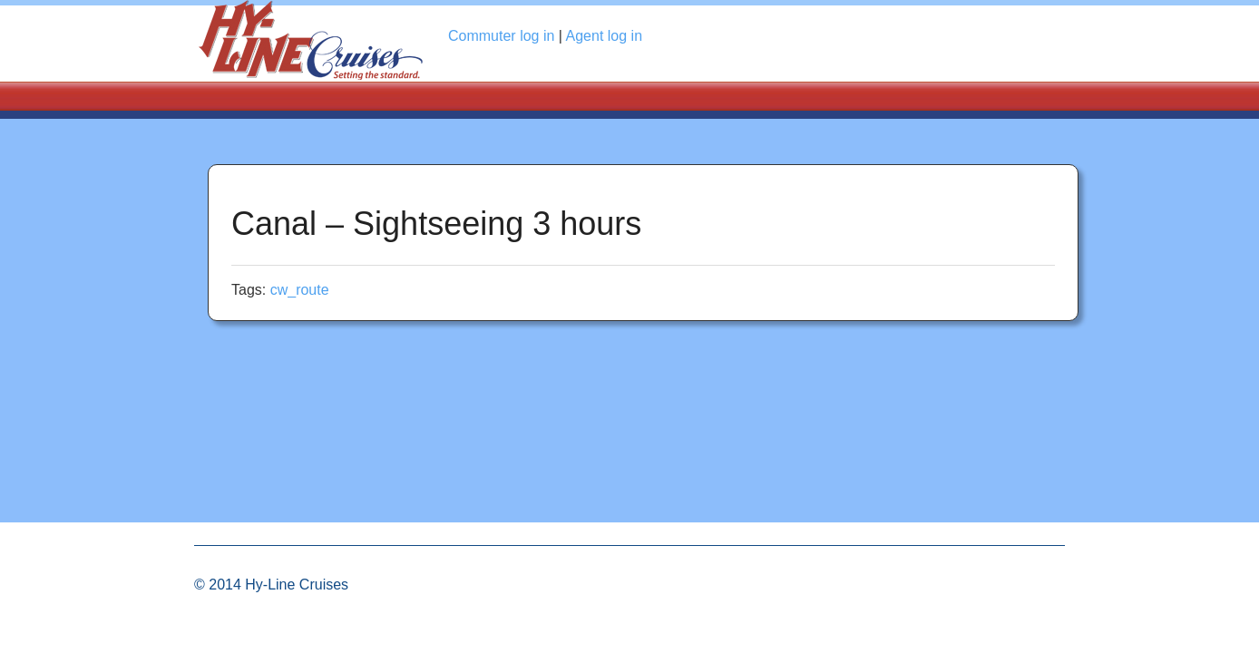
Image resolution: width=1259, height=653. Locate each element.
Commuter (501, 36)
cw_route (299, 289)
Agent (604, 36)
